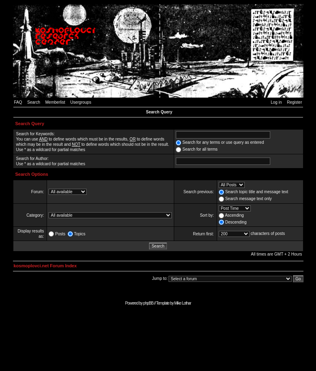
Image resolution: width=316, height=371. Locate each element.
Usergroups (80, 102)
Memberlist (55, 102)
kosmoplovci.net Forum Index (45, 265)
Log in (276, 102)
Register (294, 102)
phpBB (148, 303)
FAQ (18, 102)
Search (33, 102)
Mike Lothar (182, 303)
